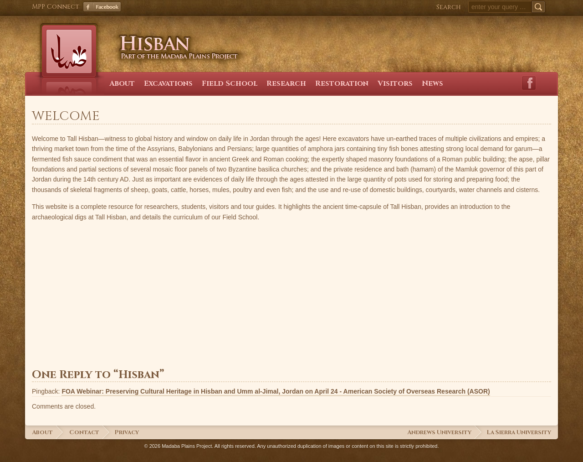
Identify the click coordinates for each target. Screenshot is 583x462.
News (432, 83)
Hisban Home (68, 53)
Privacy (126, 433)
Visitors (395, 83)
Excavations (168, 83)
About (122, 83)
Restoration (341, 83)
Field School (229, 83)
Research (286, 83)
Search (448, 7)
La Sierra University (518, 433)
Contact (84, 433)
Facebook (102, 7)
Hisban (174, 38)
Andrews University (439, 433)
